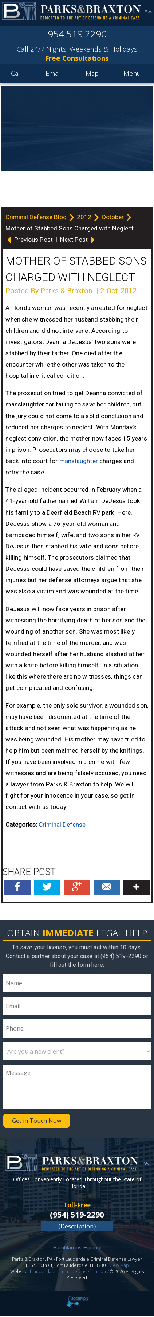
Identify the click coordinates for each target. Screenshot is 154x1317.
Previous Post (29, 240)
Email (53, 74)
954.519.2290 (77, 34)
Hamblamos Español (77, 1248)
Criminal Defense (62, 825)
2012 (85, 217)
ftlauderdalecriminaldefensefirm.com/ (69, 1272)
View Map (119, 1266)
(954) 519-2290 (77, 1215)
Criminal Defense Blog (36, 217)
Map (92, 74)
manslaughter (78, 461)
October (113, 217)
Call (16, 74)
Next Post (78, 240)
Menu (132, 74)
